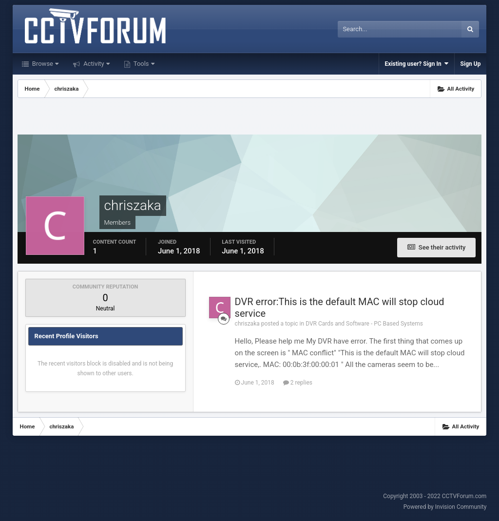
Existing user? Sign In (416, 63)
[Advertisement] (249, 117)
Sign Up (471, 63)
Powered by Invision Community (445, 506)
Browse (44, 63)
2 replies (297, 382)
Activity (96, 63)
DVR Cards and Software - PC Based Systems (364, 323)
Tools (143, 63)
